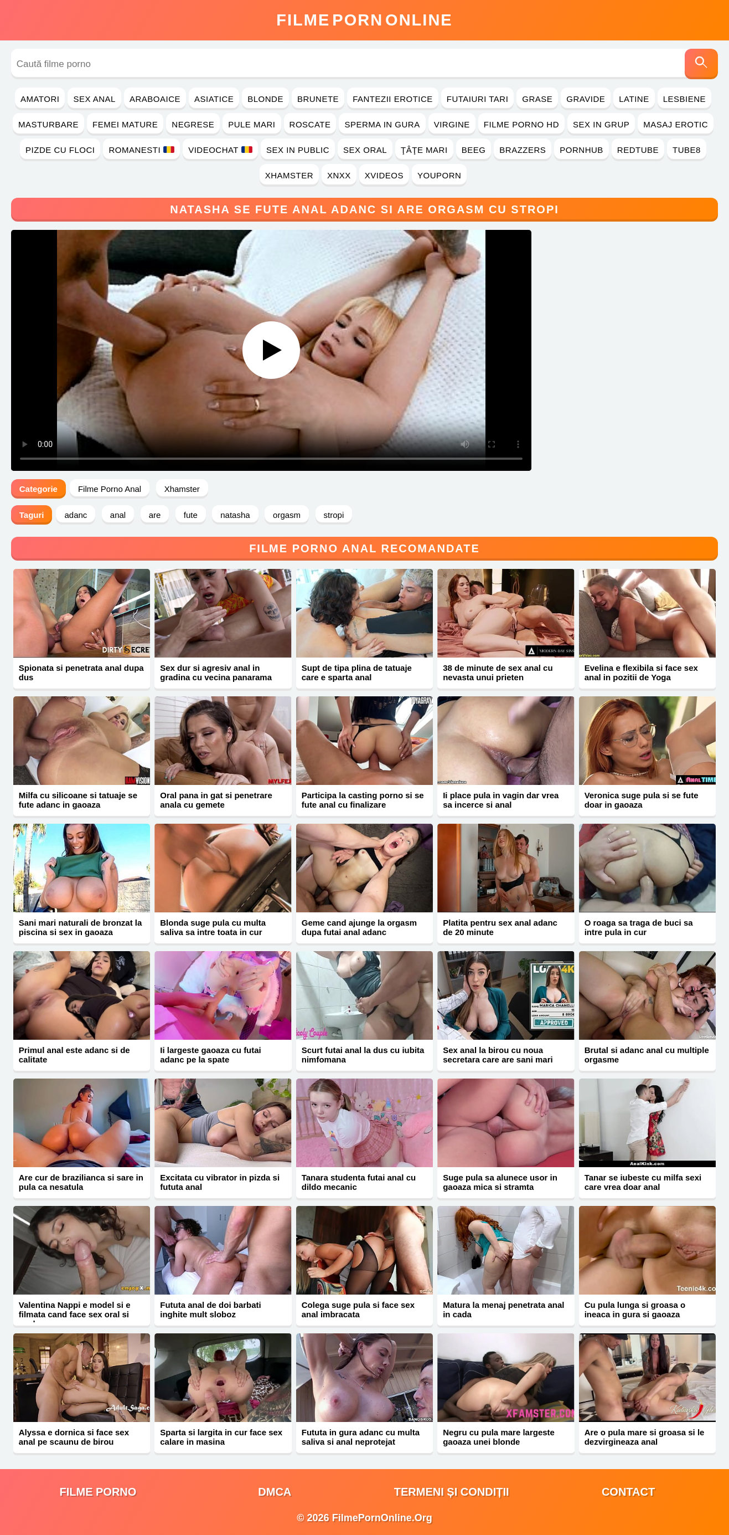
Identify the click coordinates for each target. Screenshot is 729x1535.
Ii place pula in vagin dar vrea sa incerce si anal (501, 799)
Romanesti (141, 150)
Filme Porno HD (521, 124)
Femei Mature (125, 124)
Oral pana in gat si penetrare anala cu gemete (216, 799)
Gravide (585, 99)
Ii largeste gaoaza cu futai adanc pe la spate (210, 1054)
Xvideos (384, 175)
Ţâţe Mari (424, 150)
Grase (537, 99)
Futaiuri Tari (478, 99)
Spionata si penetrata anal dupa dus (81, 672)
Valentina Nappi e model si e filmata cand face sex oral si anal (75, 1314)
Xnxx (339, 175)
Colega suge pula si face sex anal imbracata (358, 1309)
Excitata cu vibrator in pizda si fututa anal (220, 1182)
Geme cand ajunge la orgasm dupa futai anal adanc (359, 927)
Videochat (220, 150)
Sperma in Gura (382, 124)
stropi (334, 515)
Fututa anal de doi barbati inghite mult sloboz (210, 1309)
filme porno (97, 1492)
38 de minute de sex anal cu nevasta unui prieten (497, 672)
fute (191, 515)
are (155, 515)
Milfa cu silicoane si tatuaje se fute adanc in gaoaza (78, 799)
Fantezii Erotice (393, 99)
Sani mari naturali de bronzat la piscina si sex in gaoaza (80, 927)
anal (118, 515)
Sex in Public (297, 150)
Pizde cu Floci (60, 150)
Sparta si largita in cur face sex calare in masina (221, 1437)
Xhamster (289, 175)
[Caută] (701, 64)
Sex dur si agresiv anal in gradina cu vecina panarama (216, 672)
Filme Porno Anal (109, 489)
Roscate (310, 124)
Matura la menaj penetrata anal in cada (503, 1309)
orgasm (287, 515)
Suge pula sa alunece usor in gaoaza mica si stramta (500, 1182)
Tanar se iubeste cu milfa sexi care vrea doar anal (643, 1182)
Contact (628, 1492)
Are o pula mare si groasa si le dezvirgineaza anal (645, 1437)
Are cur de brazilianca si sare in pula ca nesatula (81, 1182)
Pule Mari (251, 124)
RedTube (638, 150)
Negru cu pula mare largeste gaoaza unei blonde (499, 1437)
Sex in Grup (601, 124)
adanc (75, 515)
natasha (235, 515)
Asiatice (214, 99)
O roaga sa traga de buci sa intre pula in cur (639, 927)
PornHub (581, 150)
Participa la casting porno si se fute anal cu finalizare (363, 799)
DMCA (274, 1492)
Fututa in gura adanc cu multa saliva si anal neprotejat (361, 1437)
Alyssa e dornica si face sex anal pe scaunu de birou (74, 1437)
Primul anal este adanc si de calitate (74, 1054)
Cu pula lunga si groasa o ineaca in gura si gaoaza (635, 1309)
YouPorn (439, 175)
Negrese (193, 124)
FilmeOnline (364, 20)
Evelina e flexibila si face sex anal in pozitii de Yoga (641, 672)
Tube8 (687, 150)
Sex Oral (365, 150)
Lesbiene (684, 99)
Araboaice (155, 99)
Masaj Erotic (675, 124)
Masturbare (48, 124)
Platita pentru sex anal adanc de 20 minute (500, 927)
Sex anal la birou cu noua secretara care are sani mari (497, 1054)
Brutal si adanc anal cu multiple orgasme (647, 1054)
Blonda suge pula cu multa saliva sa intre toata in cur (213, 927)
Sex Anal (94, 99)
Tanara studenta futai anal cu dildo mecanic (359, 1182)
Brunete (318, 99)
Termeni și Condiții (451, 1492)
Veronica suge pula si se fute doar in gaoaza (642, 799)
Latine (634, 99)
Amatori (39, 99)
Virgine (452, 124)
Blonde (265, 99)
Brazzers (522, 150)
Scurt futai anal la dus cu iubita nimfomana (363, 1054)
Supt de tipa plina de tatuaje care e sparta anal (357, 672)
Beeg (474, 150)
